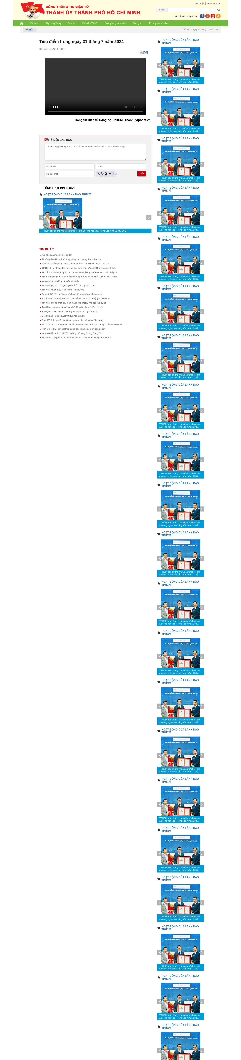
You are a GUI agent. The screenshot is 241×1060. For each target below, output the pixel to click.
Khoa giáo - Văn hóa (159, 23)
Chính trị (34, 23)
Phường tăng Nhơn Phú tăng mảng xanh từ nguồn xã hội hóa (71, 259)
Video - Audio (213, 3)
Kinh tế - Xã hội (90, 23)
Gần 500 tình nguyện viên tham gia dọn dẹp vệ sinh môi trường (72, 320)
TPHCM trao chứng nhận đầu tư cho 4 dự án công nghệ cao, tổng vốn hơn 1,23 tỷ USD (83, 231)
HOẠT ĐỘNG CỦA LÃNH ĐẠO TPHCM (67, 194)
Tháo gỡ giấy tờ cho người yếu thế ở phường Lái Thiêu (68, 285)
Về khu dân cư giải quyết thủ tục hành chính (63, 316)
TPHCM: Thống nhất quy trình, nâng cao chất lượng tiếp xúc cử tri (74, 303)
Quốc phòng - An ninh (115, 23)
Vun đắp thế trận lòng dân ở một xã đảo (61, 281)
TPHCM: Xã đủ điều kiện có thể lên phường (63, 289)
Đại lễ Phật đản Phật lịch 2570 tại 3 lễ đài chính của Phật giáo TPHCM (76, 298)
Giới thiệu (199, 3)
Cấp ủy (71, 23)
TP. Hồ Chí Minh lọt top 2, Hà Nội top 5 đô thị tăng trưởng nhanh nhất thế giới (79, 272)
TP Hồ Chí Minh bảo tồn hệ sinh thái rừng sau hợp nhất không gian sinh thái (78, 268)
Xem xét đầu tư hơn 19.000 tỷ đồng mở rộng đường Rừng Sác (72, 333)
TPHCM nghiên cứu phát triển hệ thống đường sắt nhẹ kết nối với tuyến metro (79, 276)
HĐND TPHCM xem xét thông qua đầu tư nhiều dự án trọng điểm (73, 329)
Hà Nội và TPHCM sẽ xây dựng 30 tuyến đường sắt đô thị (70, 311)
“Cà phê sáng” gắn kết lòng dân (57, 255)
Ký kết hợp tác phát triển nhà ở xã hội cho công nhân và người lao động (76, 337)
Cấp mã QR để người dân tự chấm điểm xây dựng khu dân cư (72, 294)
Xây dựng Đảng (53, 23)
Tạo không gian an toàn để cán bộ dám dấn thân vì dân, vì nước (73, 307)
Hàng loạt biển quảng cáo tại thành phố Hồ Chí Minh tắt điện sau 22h (75, 263)
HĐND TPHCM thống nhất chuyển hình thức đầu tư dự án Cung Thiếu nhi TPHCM (82, 324)
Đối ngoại (137, 23)
